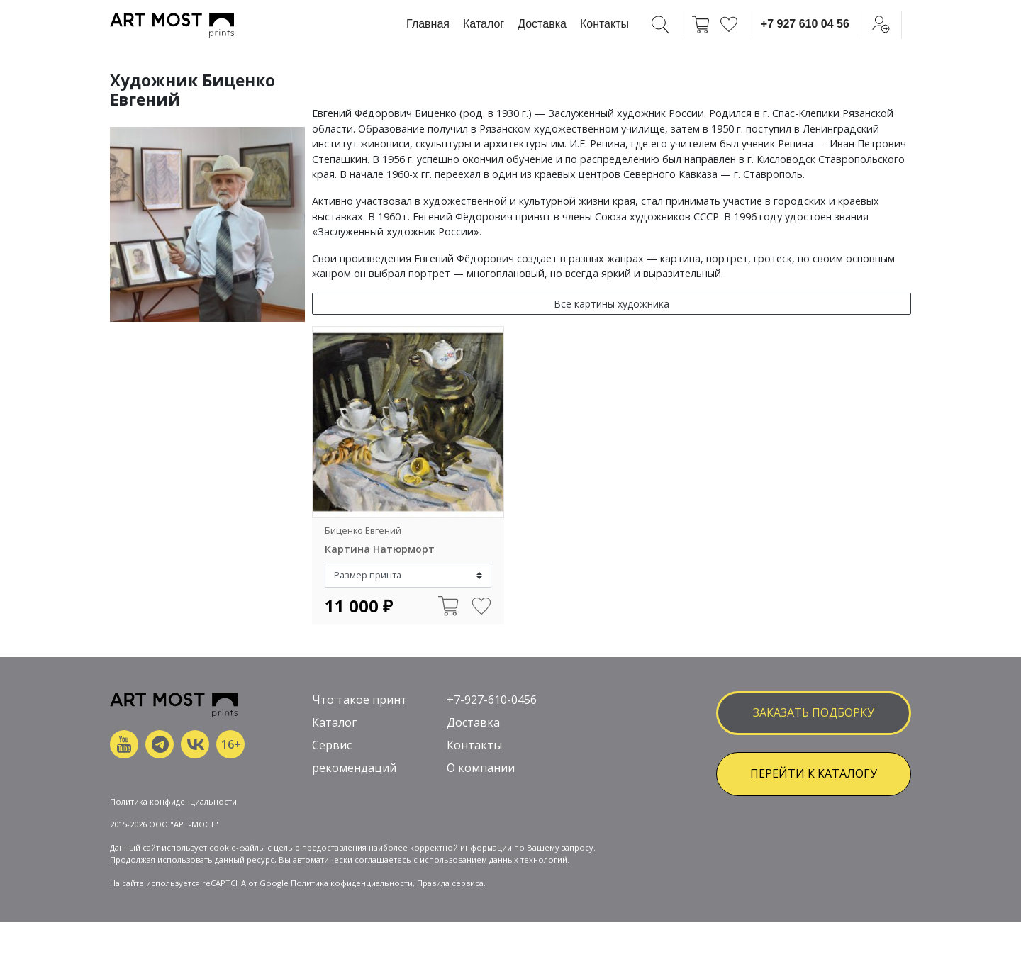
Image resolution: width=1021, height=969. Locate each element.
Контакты (604, 24)
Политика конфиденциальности (173, 801)
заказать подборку (813, 712)
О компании (481, 767)
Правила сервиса (450, 883)
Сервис (332, 745)
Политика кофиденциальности (352, 883)
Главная (428, 24)
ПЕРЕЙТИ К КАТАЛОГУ (813, 773)
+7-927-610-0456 (492, 699)
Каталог (483, 24)
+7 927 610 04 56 (805, 24)
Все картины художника (611, 303)
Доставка (542, 24)
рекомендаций (354, 767)
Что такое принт (359, 699)
